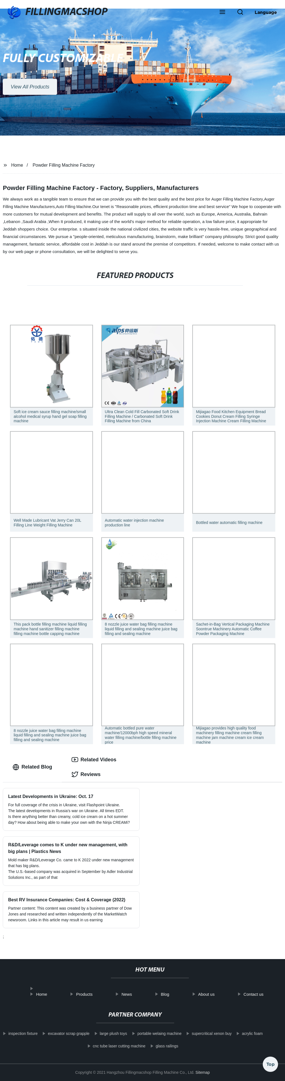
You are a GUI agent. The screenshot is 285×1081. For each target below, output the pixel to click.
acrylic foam (245, 1033)
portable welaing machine (153, 1033)
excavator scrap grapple (62, 1033)
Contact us (260, 994)
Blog (172, 994)
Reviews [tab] (86, 774)
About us (213, 994)
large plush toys (107, 1033)
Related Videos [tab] (94, 759)
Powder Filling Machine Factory (64, 165)
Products (91, 994)
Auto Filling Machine (73, 206)
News (133, 994)
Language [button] (266, 12)
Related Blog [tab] (32, 767)
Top (270, 1066)
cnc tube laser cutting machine (112, 1046)
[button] (222, 12)
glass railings (160, 1046)
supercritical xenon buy (205, 1033)
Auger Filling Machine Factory (237, 199)
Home (17, 165)
